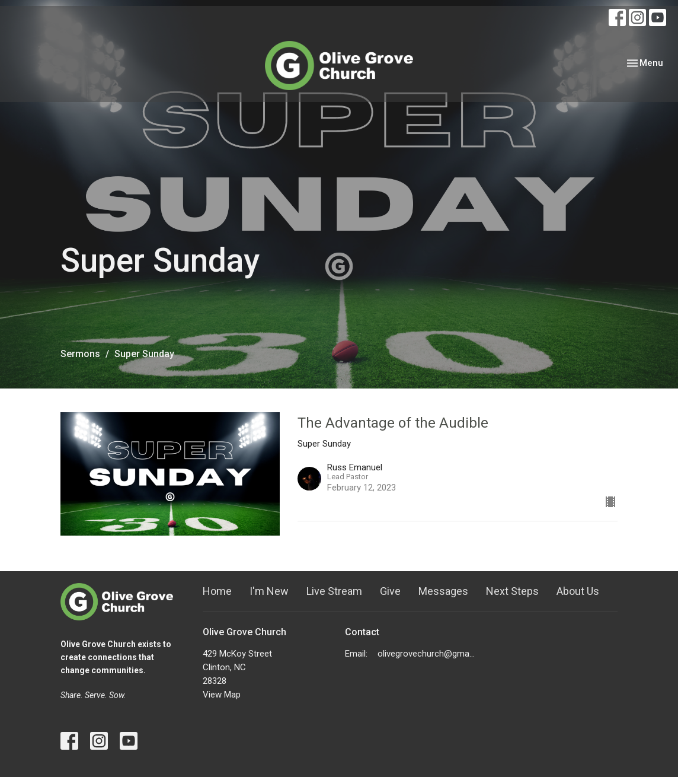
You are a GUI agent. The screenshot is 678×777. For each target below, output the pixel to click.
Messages (443, 591)
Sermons (80, 353)
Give (390, 591)
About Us (578, 591)
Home (217, 591)
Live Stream (334, 591)
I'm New (269, 591)
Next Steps (512, 591)
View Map (222, 694)
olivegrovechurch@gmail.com (426, 653)
